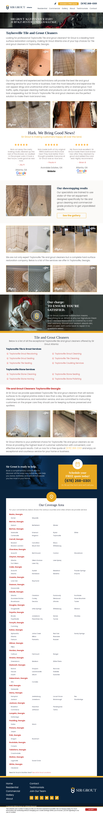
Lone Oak (14, 581)
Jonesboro (36, 616)
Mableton (56, 571)
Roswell (55, 639)
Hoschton (35, 707)
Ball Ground (36, 553)
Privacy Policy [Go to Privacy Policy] (66, 809)
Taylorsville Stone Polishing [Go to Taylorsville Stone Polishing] (68, 378)
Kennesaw (35, 574)
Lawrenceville (37, 672)
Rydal (55, 533)
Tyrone (55, 619)
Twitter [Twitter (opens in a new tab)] (41, 798)
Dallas (13, 724)
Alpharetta (15, 633)
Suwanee (56, 675)
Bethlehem (36, 525)
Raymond (35, 581)
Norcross (56, 669)
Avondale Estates (17, 598)
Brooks (13, 616)
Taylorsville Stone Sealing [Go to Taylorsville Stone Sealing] (67, 374)
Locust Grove (58, 696)
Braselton (14, 707)
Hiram (34, 724)
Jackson (14, 699)
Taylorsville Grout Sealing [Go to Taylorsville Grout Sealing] (21, 358)
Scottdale (77, 595)
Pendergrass (57, 707)
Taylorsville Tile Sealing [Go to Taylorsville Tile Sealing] (20, 363)
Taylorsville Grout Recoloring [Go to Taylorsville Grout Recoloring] (23, 353)
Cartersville (15, 536)
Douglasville (15, 609)
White (76, 533)
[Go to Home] (20, 7)
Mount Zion (36, 546)
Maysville (35, 518)
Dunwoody (57, 595)
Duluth (13, 675)
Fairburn (14, 639)
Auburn (13, 525)
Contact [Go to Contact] (93, 8)
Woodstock (78, 553)
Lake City (35, 563)
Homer (13, 518)
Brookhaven (15, 601)
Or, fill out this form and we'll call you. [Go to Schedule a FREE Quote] (77, 485)
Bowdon (14, 543)
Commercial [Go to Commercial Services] (54, 8)
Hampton (14, 696)
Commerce (15, 710)
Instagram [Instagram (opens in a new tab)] (31, 798)
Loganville (14, 761)
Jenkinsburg (36, 696)
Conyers (14, 746)
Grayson (35, 669)
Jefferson (35, 710)
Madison (35, 661)
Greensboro (15, 661)
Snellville (56, 672)
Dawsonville (15, 588)
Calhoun (14, 654)
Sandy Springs (79, 633)
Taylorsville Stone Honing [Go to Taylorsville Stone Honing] (21, 378)
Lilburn (34, 675)
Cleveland (14, 768)
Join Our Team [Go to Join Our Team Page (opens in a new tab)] (38, 791)
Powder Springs (80, 571)
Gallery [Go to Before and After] (65, 8)
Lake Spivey (57, 560)
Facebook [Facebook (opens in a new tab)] (36, 798)
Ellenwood (56, 598)
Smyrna (77, 574)
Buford (13, 669)
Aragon (13, 739)
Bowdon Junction (17, 546)
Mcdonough (57, 699)
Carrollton (35, 543)
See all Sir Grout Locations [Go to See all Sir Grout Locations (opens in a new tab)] (41, 772)
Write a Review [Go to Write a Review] (55, 4)
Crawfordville (16, 753)
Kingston (35, 536)
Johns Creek (36, 633)
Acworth (14, 553)
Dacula (13, 672)
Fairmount (35, 654)
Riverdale (56, 636)
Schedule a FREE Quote (68, 4)
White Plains (57, 661)
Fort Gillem (14, 563)
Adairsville (14, 533)
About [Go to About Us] (72, 8)
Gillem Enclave (37, 560)
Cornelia (35, 682)
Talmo (55, 710)
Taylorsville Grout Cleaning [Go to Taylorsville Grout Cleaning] (68, 353)
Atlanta (13, 560)
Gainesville (14, 689)
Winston (77, 609)
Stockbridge (78, 699)
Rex (75, 696)
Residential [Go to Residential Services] (42, 8)
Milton (34, 636)
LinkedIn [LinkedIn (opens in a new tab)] (52, 798)
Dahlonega (15, 717)
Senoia (55, 616)
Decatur (35, 601)
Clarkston (35, 595)
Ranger (55, 654)
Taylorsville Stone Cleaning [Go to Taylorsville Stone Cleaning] (22, 374)
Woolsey (77, 616)
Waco (55, 543)
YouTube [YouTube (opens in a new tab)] (47, 798)
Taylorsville (57, 536)
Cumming (14, 626)
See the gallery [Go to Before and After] (71, 215)
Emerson (35, 533)
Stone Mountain (79, 598)
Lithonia (56, 601)
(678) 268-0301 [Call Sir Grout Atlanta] (89, 3)
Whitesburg (57, 546)
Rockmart (35, 739)
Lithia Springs (36, 609)
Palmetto (35, 639)
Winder (55, 525)
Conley (34, 598)
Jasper (13, 731)
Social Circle (36, 761)
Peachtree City (37, 619)
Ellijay (13, 647)
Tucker (76, 601)
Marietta (56, 574)
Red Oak (56, 633)
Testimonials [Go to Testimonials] (82, 8)
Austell (34, 571)
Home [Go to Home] (9, 783)
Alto (12, 682)
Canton (56, 553)
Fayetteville (15, 619)
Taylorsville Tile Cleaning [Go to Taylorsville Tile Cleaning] (67, 358)
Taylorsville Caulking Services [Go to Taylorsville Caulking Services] (69, 363)
